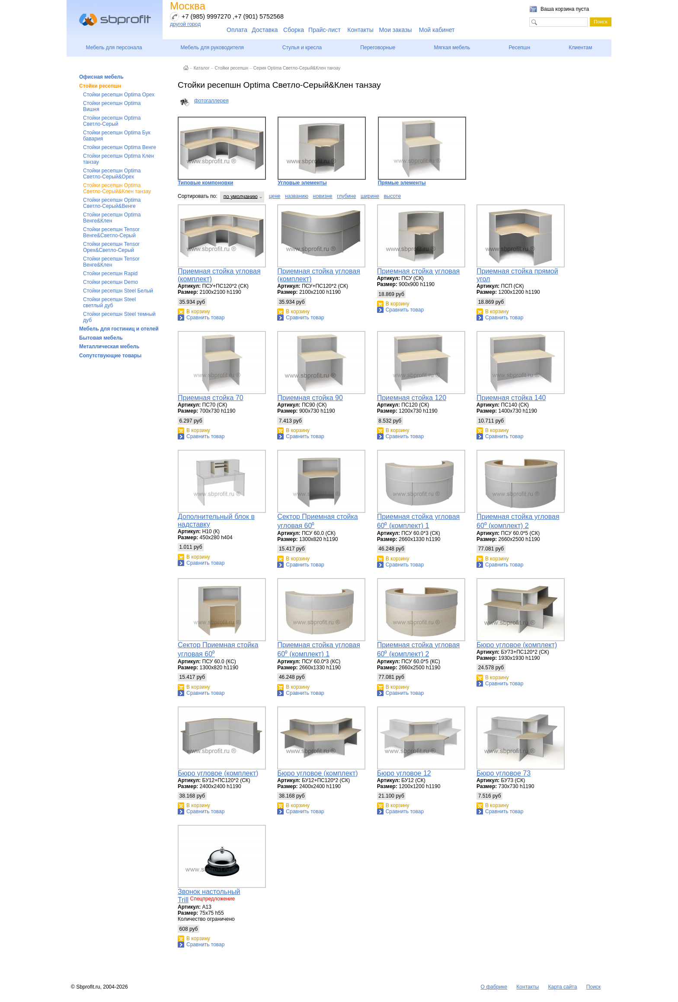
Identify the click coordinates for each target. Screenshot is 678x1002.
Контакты (360, 29)
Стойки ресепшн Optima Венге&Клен (112, 218)
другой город (185, 24)
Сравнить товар (205, 318)
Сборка (293, 29)
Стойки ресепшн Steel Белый (118, 291)
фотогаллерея (211, 101)
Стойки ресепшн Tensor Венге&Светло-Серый (111, 232)
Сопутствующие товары (110, 356)
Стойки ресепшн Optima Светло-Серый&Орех (112, 174)
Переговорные (377, 48)
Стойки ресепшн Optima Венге (119, 147)
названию (296, 196)
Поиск (593, 987)
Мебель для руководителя (211, 48)
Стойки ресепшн (100, 86)
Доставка (265, 29)
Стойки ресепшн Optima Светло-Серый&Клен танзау (117, 188)
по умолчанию (241, 196)
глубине (346, 196)
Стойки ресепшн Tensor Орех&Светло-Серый (111, 247)
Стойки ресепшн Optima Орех (118, 95)
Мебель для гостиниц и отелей (119, 329)
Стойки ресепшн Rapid (110, 273)
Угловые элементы (322, 151)
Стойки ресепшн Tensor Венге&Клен (111, 262)
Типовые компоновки (222, 151)
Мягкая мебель (452, 48)
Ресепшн (519, 48)
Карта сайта (562, 987)
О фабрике (493, 987)
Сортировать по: (197, 196)
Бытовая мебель (101, 338)
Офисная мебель (101, 77)
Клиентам (580, 48)
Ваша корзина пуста (564, 9)
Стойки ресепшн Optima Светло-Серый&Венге (112, 203)
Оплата (237, 29)
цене (275, 196)
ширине (370, 196)
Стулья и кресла (302, 48)
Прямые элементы (422, 151)
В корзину (198, 312)
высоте (392, 196)
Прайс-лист (324, 29)
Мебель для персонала (114, 48)
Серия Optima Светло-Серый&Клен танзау (297, 68)
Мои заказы (395, 29)
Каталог (202, 68)
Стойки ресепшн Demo (110, 282)
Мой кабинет (437, 29)
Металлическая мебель (109, 347)
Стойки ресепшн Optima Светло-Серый (112, 121)
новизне (323, 196)
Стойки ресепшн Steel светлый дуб (109, 302)
